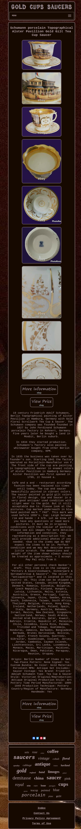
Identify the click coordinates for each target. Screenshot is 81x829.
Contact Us (42, 813)
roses (55, 765)
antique (42, 764)
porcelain (33, 795)
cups (63, 784)
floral (66, 758)
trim (29, 786)
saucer (54, 777)
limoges (54, 772)
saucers (24, 757)
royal (19, 784)
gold (21, 771)
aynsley (16, 765)
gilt (59, 796)
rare (36, 785)
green (25, 791)
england (33, 773)
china (39, 778)
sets (27, 752)
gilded (65, 773)
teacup (34, 790)
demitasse (22, 777)
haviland (65, 765)
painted (45, 790)
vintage (44, 758)
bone (43, 785)
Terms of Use (41, 823)
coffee (53, 751)
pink (67, 778)
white (42, 753)
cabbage (27, 765)
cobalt (56, 758)
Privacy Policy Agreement (42, 818)
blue (56, 790)
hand (42, 772)
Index (41, 808)
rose (34, 752)
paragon (52, 786)
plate (50, 796)
